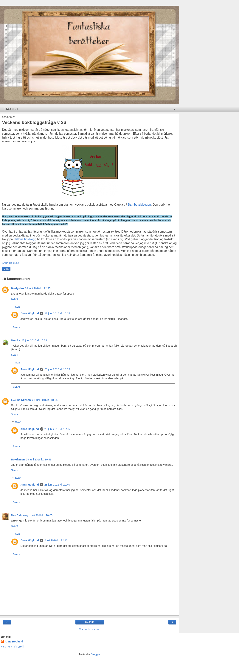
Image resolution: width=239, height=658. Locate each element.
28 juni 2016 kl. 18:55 (57, 428)
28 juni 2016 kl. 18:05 (45, 399)
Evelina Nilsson (21, 399)
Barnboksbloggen (139, 204)
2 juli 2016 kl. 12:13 (56, 540)
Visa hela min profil (12, 646)
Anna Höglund (29, 313)
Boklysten (17, 288)
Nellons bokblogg (25, 239)
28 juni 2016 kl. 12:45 (38, 288)
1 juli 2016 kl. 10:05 (40, 515)
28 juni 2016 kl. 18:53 (57, 369)
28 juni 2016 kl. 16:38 (34, 340)
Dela (6, 269)
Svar (18, 306)
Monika (15, 340)
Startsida (89, 622)
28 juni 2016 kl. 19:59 (39, 459)
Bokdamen (18, 459)
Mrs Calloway (19, 515)
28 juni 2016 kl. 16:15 (57, 313)
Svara (14, 298)
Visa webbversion (89, 629)
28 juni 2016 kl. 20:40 (57, 484)
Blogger (95, 654)
